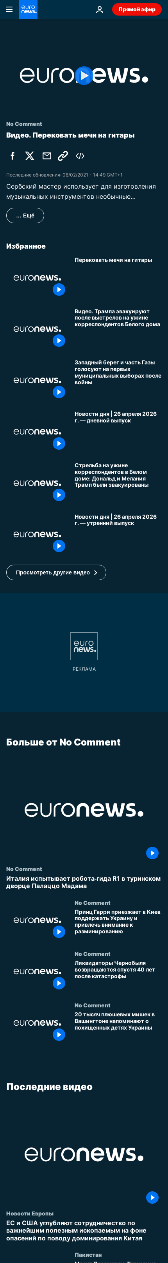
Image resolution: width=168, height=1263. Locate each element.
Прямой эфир (136, 9)
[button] (56, 572)
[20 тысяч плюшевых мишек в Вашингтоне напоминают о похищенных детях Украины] (118, 1028)
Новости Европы (30, 1213)
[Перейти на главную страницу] (28, 9)
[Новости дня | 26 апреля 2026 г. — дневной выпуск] (118, 432)
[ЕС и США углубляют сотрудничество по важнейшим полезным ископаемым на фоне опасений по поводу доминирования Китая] (84, 1231)
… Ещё (25, 215)
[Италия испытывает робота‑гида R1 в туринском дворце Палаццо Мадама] (84, 882)
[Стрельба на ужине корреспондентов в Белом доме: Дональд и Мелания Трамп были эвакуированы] (118, 483)
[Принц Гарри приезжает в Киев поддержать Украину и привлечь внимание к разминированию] (118, 925)
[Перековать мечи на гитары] (118, 278)
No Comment (24, 869)
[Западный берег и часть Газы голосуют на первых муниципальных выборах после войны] (118, 380)
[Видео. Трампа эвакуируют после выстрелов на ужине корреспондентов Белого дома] (118, 329)
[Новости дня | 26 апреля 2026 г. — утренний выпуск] (118, 535)
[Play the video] (84, 75)
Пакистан (88, 1254)
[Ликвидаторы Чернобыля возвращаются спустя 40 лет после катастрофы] (118, 976)
